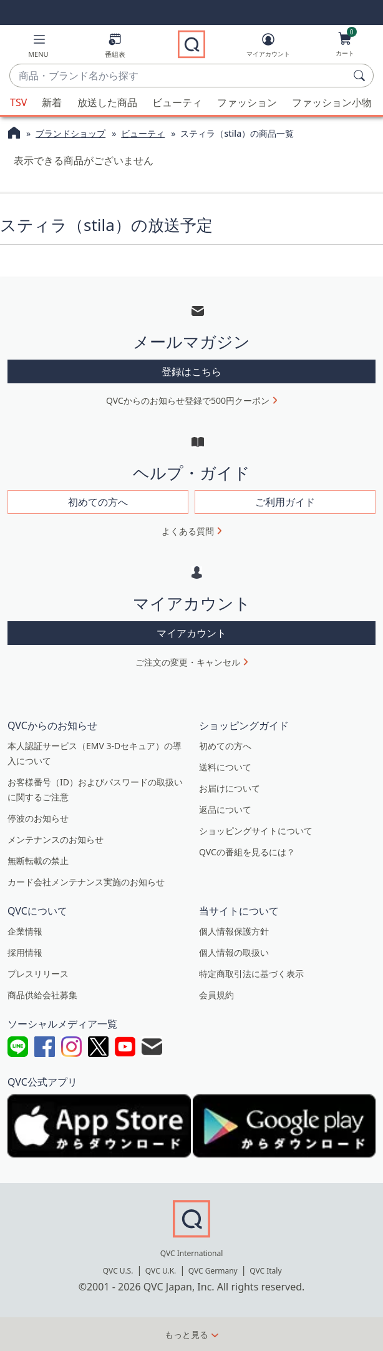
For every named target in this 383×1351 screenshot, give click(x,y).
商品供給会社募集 (42, 995)
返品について (225, 809)
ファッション (247, 102)
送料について (225, 767)
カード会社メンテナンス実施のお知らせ (86, 882)
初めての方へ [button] (98, 502)
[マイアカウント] (268, 47)
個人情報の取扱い (234, 952)
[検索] (361, 75)
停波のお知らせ (38, 818)
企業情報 (24, 931)
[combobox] (179, 76)
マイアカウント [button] (191, 633)
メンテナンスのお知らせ (55, 839)
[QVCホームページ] (14, 134)
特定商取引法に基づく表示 (251, 974)
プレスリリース (38, 974)
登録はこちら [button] (191, 371)
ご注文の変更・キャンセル (187, 662)
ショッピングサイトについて (256, 831)
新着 (52, 102)
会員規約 (216, 995)
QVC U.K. (160, 1270)
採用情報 (24, 952)
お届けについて (229, 788)
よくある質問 (188, 531)
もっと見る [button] (186, 1334)
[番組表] (115, 48)
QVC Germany (213, 1270)
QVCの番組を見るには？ (247, 852)
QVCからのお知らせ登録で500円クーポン (187, 400)
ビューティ (177, 102)
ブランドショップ (70, 133)
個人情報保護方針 (234, 931)
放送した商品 (107, 102)
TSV (18, 102)
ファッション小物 (332, 102)
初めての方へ (225, 746)
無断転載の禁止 (38, 861)
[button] (38, 48)
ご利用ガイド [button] (285, 502)
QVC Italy (265, 1270)
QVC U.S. (118, 1270)
